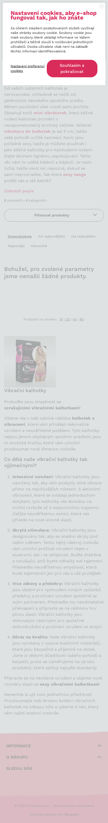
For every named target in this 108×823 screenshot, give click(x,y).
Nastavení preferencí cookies (27, 68)
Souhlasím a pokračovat (72, 68)
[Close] (101, 6)
